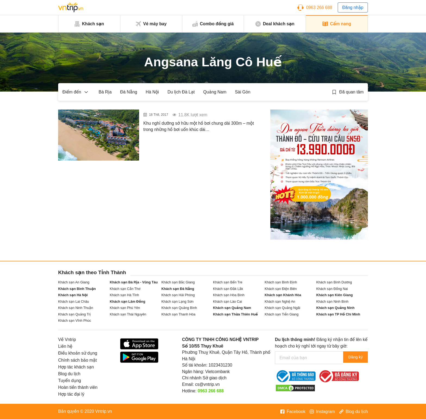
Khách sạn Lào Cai (227, 302)
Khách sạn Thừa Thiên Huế (235, 314)
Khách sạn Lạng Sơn (177, 302)
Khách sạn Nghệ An (280, 302)
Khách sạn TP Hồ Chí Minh (338, 314)
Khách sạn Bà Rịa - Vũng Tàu (134, 282)
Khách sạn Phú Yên (125, 308)
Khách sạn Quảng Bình (179, 308)
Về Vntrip (67, 339)
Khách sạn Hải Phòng (178, 295)
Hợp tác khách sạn (76, 367)
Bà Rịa (105, 92)
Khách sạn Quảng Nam (232, 308)
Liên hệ (65, 346)
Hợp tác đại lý (71, 394)
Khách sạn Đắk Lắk (228, 289)
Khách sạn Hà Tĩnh (124, 295)
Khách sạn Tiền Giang (282, 314)
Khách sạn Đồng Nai (332, 289)
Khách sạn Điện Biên (281, 289)
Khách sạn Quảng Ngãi (282, 308)
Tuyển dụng (69, 380)
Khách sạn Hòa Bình (229, 295)
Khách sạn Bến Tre (227, 282)
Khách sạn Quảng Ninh (335, 308)
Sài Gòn (242, 92)
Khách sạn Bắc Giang (178, 282)
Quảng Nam (214, 92)
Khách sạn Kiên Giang (334, 295)
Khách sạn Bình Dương (334, 282)
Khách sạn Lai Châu (73, 302)
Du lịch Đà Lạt (181, 92)
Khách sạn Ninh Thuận (75, 308)
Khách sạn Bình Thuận (77, 289)
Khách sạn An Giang (73, 282)
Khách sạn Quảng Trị (74, 314)
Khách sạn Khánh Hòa (283, 295)
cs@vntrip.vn (207, 384)
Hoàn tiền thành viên (78, 387)
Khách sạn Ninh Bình (332, 302)
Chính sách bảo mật (77, 360)
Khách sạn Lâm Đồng (127, 302)
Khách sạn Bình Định (281, 282)
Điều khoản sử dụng (77, 353)
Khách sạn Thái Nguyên (128, 314)
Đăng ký (353, 357)
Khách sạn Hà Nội (73, 295)
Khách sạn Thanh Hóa (178, 314)
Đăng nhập (353, 7)
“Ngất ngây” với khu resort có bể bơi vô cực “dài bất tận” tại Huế (197, 117)
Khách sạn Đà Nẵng (177, 289)
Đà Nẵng (128, 92)
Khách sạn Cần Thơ (125, 289)
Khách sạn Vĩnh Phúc (74, 321)
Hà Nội (152, 92)
